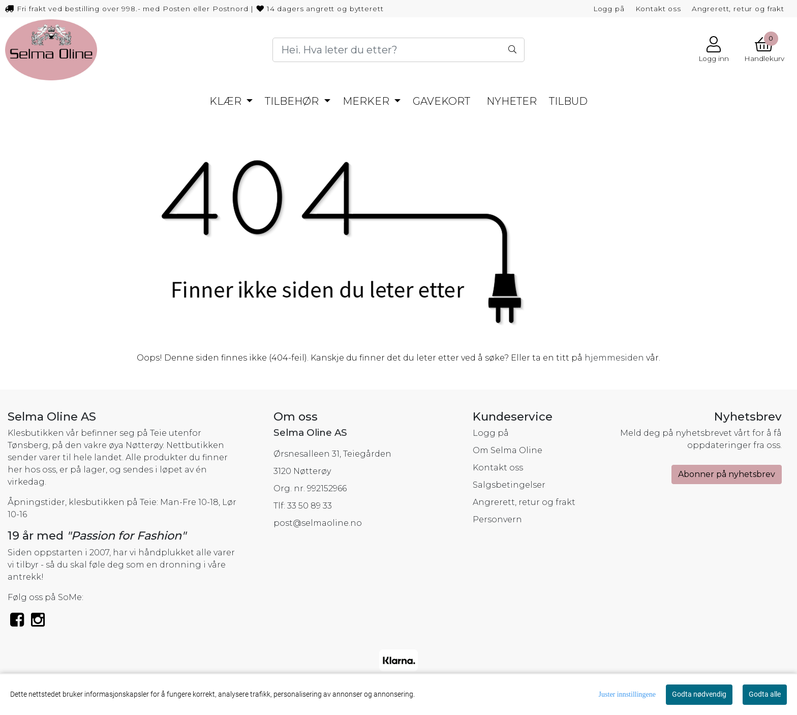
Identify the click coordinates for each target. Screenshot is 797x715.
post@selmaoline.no (317, 523)
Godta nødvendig (699, 694)
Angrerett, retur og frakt (738, 9)
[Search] (398, 50)
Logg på (609, 9)
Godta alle (765, 694)
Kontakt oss (658, 9)
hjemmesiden (614, 358)
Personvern (497, 519)
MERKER (367, 101)
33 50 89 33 (309, 506)
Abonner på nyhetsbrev (726, 474)
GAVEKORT (441, 101)
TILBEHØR (293, 101)
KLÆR (226, 101)
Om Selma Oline (507, 450)
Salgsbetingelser (509, 485)
